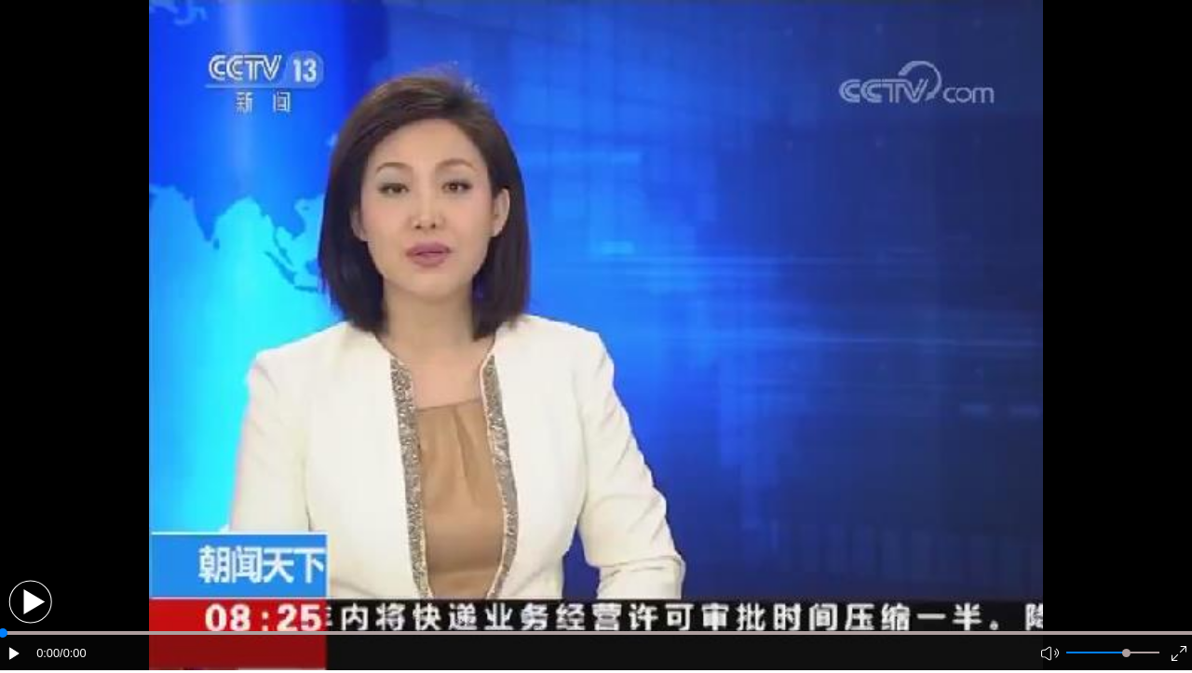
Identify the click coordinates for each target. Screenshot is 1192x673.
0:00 (48, 653)
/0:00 (73, 653)
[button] (30, 602)
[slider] (1126, 653)
